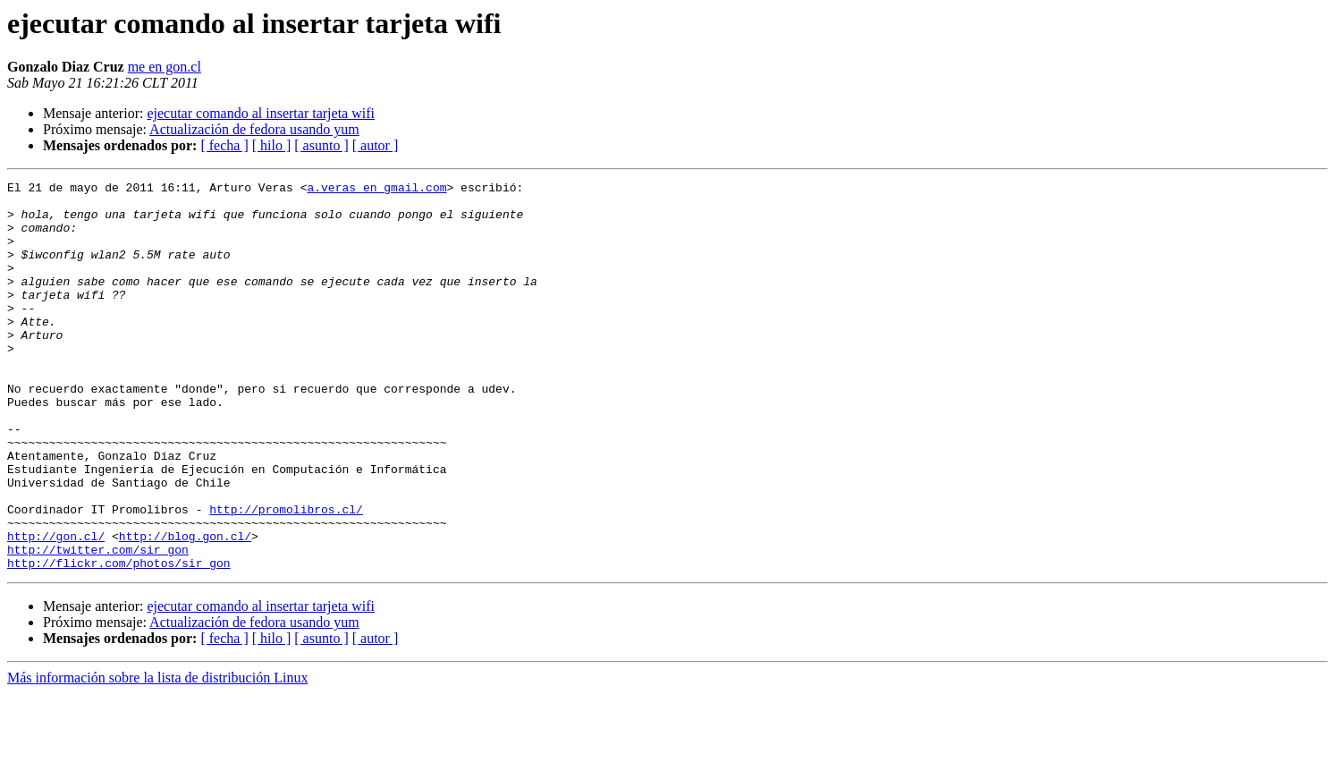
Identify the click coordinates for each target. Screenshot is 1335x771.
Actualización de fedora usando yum (254, 129)
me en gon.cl (164, 66)
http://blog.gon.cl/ (185, 608)
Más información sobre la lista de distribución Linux (157, 755)
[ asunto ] (321, 145)
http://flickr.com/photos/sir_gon (119, 640)
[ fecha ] (224, 145)
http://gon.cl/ (56, 608)
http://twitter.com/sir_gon (98, 624)
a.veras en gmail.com (376, 190)
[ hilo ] (272, 145)
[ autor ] (375, 145)
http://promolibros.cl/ (286, 576)
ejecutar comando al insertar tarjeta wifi (261, 113)
